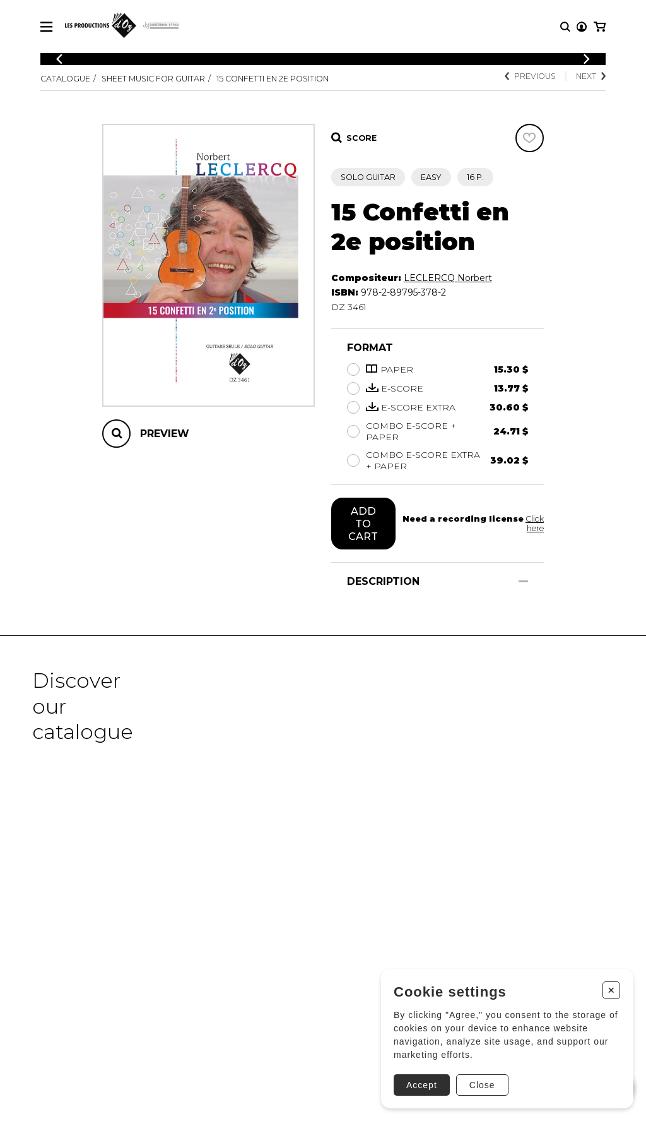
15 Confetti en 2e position (272, 78)
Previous (530, 76)
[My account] (582, 27)
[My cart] (600, 27)
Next (591, 76)
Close (482, 1085)
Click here (535, 523)
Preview (164, 434)
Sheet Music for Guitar (153, 78)
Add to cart (363, 524)
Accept (421, 1085)
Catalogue (65, 78)
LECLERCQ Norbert (448, 278)
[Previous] (59, 59)
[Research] (565, 27)
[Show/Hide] (523, 581)
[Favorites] (529, 138)
